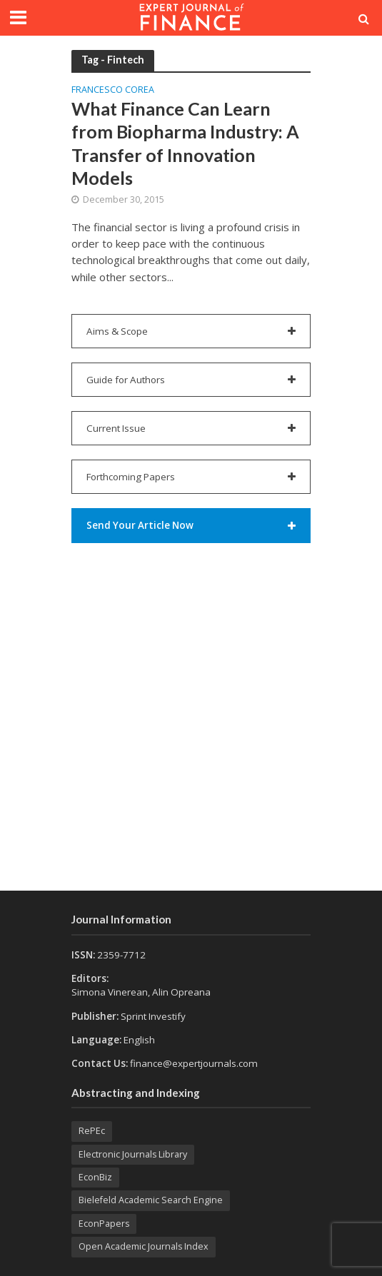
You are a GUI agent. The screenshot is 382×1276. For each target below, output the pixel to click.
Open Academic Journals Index (143, 1246)
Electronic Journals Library (133, 1154)
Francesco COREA (112, 91)
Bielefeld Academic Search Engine (151, 1200)
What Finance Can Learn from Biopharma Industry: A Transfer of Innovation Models (185, 143)
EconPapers (104, 1223)
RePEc (92, 1131)
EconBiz (95, 1177)
